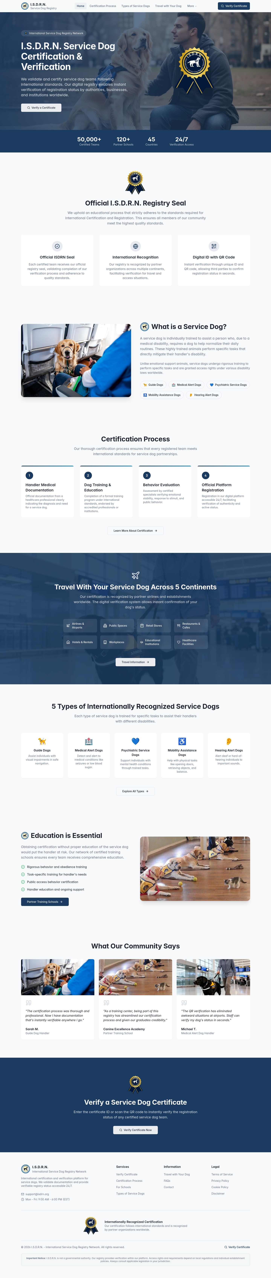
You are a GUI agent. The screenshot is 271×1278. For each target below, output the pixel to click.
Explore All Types (135, 791)
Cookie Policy (219, 1187)
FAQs (167, 1180)
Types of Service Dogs (135, 6)
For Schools (123, 1187)
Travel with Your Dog (168, 6)
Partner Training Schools (45, 901)
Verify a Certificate (41, 107)
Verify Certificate (234, 6)
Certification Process (103, 6)
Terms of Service (222, 1174)
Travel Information (135, 662)
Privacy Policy (220, 1180)
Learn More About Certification (135, 530)
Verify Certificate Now (135, 1130)
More (192, 6)
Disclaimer (218, 1193)
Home (80, 6)
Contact (169, 1187)
